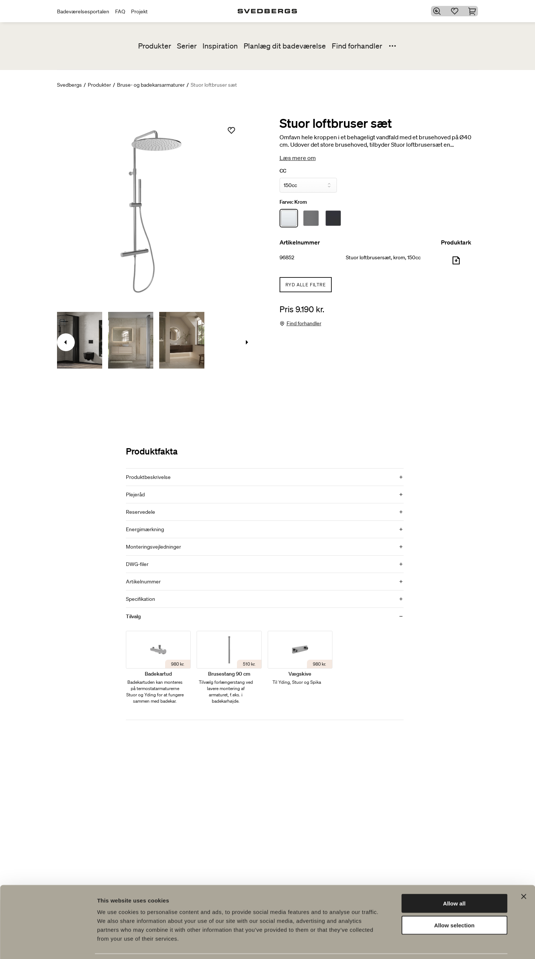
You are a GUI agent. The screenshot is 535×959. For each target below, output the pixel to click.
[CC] (308, 185)
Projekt (139, 11)
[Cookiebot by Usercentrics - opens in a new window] (48, 944)
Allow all (454, 879)
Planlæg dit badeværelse (285, 45)
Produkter (154, 45)
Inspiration (220, 45)
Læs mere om (298, 158)
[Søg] (438, 11)
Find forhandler (357, 45)
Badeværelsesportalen (83, 11)
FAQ (120, 11)
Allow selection (454, 901)
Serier (187, 45)
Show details (388, 944)
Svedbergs (69, 84)
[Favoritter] (455, 11)
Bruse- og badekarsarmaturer (151, 84)
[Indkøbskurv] (473, 11)
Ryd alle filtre (305, 285)
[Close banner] (523, 872)
